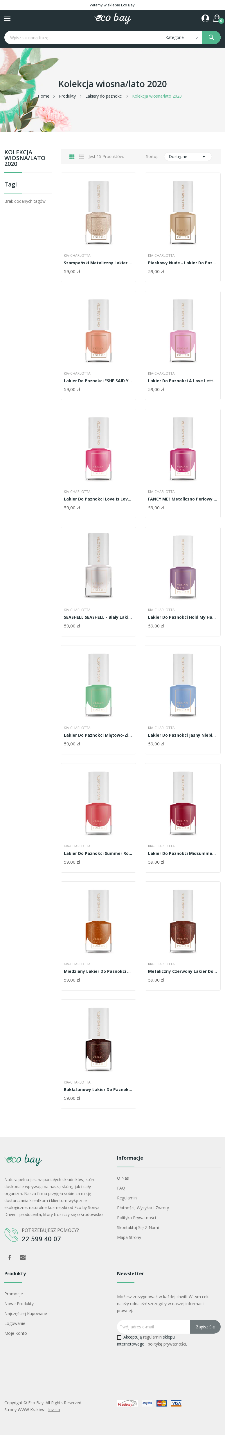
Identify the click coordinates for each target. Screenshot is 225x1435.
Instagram (23, 1257)
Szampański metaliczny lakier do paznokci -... (98, 263)
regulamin (152, 1337)
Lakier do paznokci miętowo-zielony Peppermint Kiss (98, 735)
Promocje (13, 1293)
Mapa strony (129, 1237)
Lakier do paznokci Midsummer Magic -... (182, 853)
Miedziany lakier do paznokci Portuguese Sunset (98, 971)
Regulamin (127, 1198)
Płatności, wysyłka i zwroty (143, 1207)
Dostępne (188, 156)
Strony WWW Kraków (24, 1409)
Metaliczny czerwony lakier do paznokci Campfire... (182, 971)
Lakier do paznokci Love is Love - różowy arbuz (98, 499)
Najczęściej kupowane (25, 1313)
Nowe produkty (19, 1303)
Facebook (9, 1257)
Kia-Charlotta (77, 255)
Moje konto (15, 1333)
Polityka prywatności (136, 1217)
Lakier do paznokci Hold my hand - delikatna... (182, 617)
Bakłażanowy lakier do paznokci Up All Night (98, 1089)
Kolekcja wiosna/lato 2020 (25, 158)
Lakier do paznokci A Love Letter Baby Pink (182, 380)
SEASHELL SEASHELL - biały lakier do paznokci (98, 617)
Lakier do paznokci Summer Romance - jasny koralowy (98, 853)
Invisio (54, 1409)
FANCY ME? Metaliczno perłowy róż (182, 499)
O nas (123, 1178)
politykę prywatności (167, 1344)
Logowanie (14, 1323)
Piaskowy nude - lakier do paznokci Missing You (182, 263)
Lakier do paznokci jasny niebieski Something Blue (182, 735)
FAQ (121, 1188)
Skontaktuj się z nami (138, 1227)
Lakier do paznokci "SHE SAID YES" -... (98, 380)
